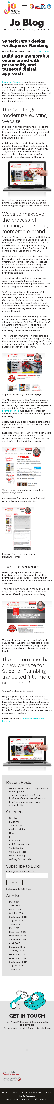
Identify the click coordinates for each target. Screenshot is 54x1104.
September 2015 (18, 939)
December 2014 (17, 954)
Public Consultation (20, 844)
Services (25, 1099)
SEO (35, 51)
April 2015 (14, 943)
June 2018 (14, 924)
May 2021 (14, 901)
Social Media (16, 848)
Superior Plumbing (12, 82)
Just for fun (15, 825)
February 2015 (17, 947)
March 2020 (15, 909)
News (12, 833)
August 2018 (16, 920)
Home (9, 1099)
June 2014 (15, 969)
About (16, 1099)
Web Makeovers (17, 851)
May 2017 (14, 928)
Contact (44, 1099)
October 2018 (16, 913)
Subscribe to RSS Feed (18, 889)
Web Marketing (17, 855)
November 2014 (17, 958)
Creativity (14, 818)
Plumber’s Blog (10, 410)
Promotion (15, 840)
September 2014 (18, 962)
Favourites (15, 821)
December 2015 (17, 932)
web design (44, 51)
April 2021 (14, 905)
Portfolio (35, 1099)
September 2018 (18, 917)
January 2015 (16, 950)
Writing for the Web (20, 859)
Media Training (17, 829)
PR (10, 836)
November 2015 (17, 935)
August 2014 (16, 965)
